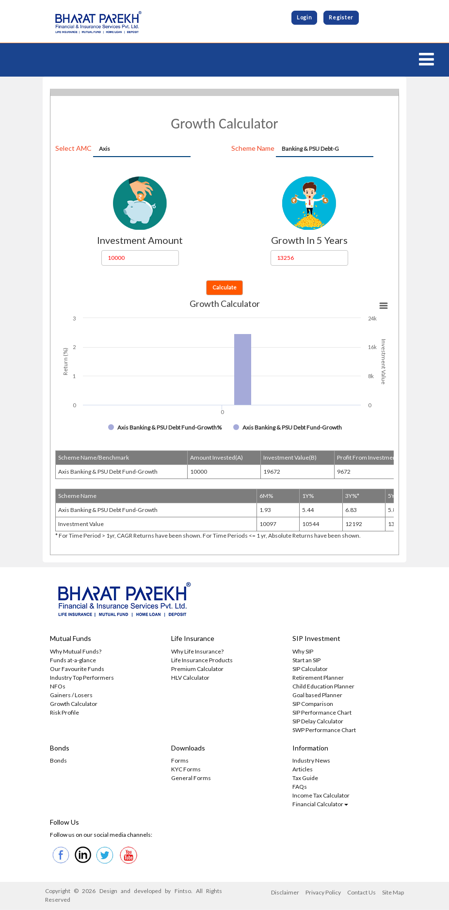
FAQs (299, 787)
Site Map (393, 893)
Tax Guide (305, 778)
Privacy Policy (323, 893)
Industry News (311, 761)
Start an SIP (306, 660)
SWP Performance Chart (324, 730)
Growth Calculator (73, 704)
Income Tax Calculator (321, 795)
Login (304, 17)
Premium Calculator (197, 669)
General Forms (191, 778)
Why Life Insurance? (197, 651)
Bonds (58, 761)
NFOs (57, 686)
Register (341, 17)
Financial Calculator (320, 804)
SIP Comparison (312, 704)
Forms (180, 761)
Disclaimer (285, 893)
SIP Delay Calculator (317, 721)
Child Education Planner (323, 686)
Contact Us (361, 893)
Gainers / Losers (71, 695)
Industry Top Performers (82, 678)
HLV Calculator (190, 678)
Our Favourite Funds (77, 669)
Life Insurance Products (202, 660)
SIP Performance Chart (322, 713)
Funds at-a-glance (73, 660)
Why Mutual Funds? (75, 651)
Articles (302, 769)
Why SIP (302, 651)
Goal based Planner (317, 695)
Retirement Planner (318, 678)
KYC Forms (186, 769)
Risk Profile (64, 713)
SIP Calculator (310, 669)
